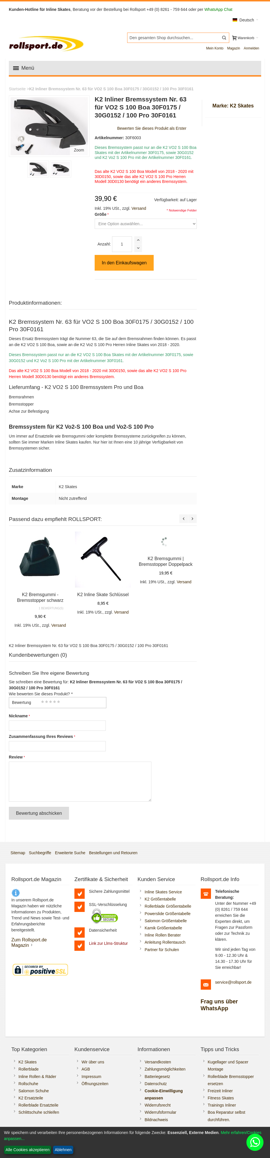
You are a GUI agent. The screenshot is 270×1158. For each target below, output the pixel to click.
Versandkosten (158, 1062)
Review (16, 757)
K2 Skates (28, 1062)
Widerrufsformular (160, 1112)
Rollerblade (29, 1069)
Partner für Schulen (162, 949)
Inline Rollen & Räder (37, 1076)
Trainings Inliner (222, 1105)
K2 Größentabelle (160, 899)
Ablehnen (63, 1149)
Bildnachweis (156, 1119)
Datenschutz (156, 1083)
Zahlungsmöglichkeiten (165, 1069)
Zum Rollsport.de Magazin (29, 942)
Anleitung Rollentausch (165, 942)
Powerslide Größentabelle (167, 913)
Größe (100, 214)
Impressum (91, 1076)
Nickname (18, 716)
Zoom (79, 150)
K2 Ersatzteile (31, 1098)
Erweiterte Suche (70, 852)
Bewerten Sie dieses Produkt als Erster (151, 128)
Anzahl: (104, 244)
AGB (86, 1069)
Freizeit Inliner (220, 1091)
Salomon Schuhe (34, 1091)
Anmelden (251, 48)
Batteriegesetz (157, 1076)
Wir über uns (93, 1062)
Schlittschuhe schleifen (39, 1112)
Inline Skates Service (163, 892)
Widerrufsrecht (157, 1105)
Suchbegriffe (40, 852)
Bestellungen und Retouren (113, 852)
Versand (138, 208)
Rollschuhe (28, 1083)
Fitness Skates (221, 1098)
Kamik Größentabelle (163, 928)
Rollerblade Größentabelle (168, 906)
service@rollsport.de (233, 982)
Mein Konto (215, 48)
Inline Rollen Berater (163, 935)
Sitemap (18, 852)
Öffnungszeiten (95, 1083)
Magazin (233, 48)
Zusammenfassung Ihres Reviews (41, 736)
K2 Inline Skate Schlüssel (103, 594)
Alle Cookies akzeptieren (28, 1149)
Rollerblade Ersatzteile (38, 1105)
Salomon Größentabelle (166, 921)
